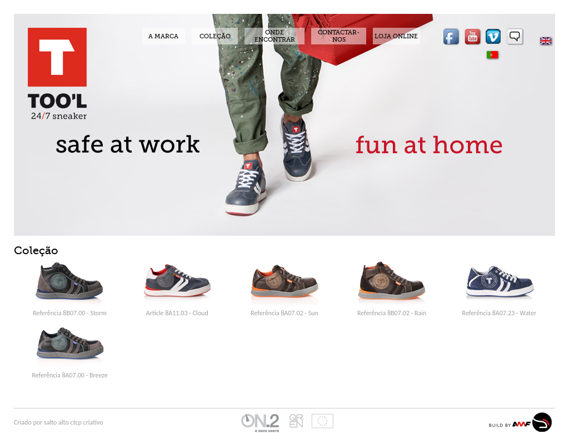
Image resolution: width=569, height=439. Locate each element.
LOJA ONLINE (396, 36)
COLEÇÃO (215, 36)
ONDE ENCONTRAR (274, 36)
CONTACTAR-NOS (339, 36)
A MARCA (163, 36)
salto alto (57, 422)
